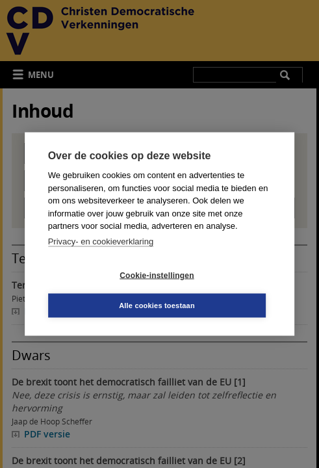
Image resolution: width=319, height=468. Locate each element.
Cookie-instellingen (157, 275)
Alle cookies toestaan (157, 305)
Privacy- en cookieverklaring (101, 241)
